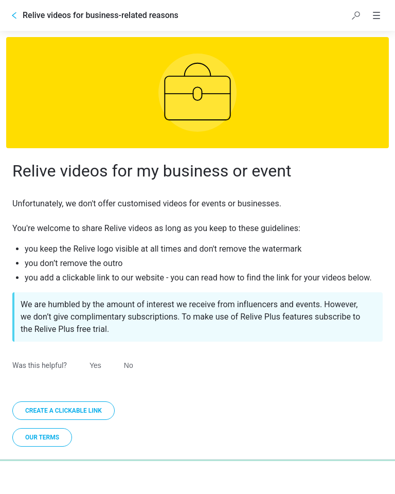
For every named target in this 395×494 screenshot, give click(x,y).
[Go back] (14, 15)
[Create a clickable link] (63, 410)
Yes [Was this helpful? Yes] (95, 365)
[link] (42, 437)
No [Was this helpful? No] (128, 365)
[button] (356, 15)
